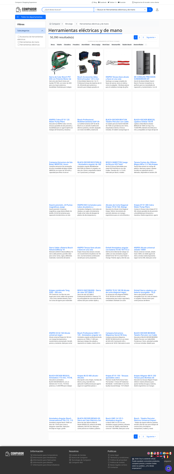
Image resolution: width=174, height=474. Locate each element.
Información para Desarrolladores (44, 465)
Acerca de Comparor (78, 457)
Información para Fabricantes (43, 460)
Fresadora (76, 45)
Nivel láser (106, 45)
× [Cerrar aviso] (162, 458)
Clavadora (67, 45)
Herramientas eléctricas (29, 44)
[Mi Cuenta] (157, 9)
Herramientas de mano (28, 42)
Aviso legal (113, 455)
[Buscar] (150, 9)
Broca (53, 45)
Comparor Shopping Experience (26, 2)
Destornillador (138, 45)
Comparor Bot (76, 462)
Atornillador (86, 45)
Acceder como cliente (151, 2)
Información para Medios (41, 462)
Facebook (102, 2)
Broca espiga (96, 45)
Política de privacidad (117, 460)
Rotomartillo (116, 45)
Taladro (59, 45)
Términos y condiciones (118, 457)
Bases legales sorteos (117, 465)
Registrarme (138, 2)
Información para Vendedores (43, 457)
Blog (94, 2)
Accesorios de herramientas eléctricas (30, 38)
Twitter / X (112, 2)
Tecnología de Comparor (80, 460)
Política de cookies (116, 462)
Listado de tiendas (77, 455)
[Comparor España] (26, 9)
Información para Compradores (44, 455)
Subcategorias (23, 30)
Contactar (113, 467)
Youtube (122, 2)
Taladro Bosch (126, 45)
